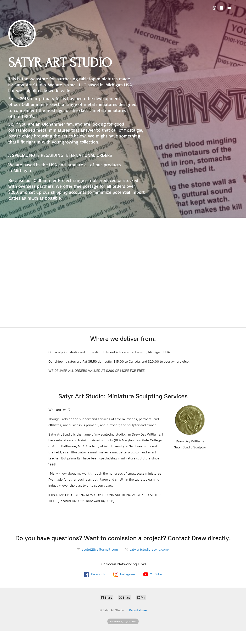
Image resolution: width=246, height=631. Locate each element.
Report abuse (138, 610)
